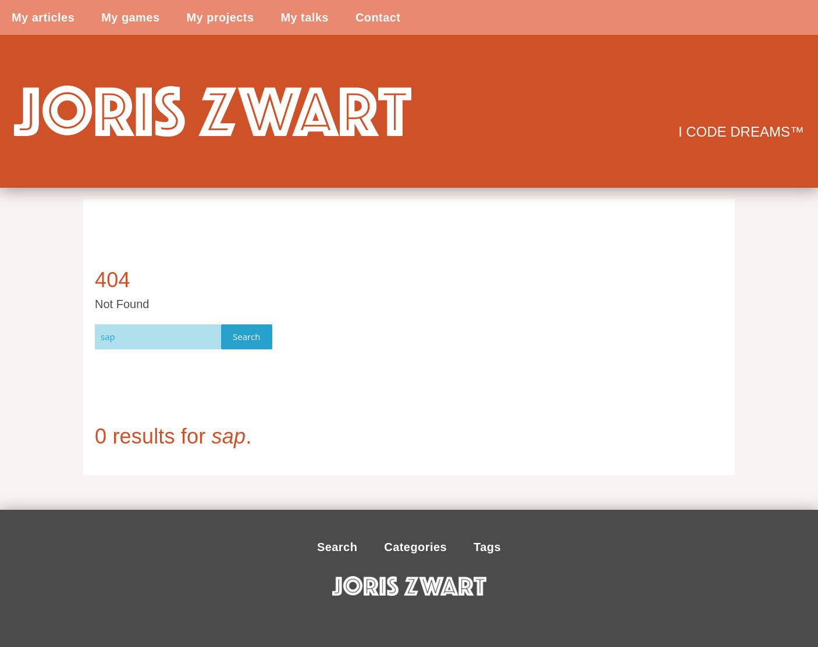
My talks (304, 17)
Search (247, 336)
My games (130, 17)
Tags (487, 547)
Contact (378, 17)
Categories (415, 547)
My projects (220, 17)
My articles (43, 17)
